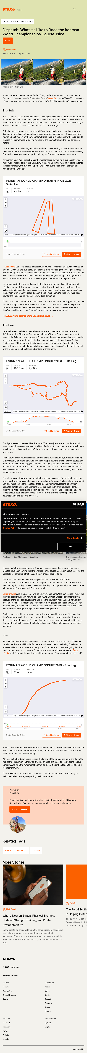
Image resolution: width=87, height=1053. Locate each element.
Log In (47, 1027)
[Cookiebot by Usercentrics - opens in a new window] (72, 505)
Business (48, 1003)
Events (8, 850)
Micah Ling (26, 53)
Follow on (19, 809)
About (47, 987)
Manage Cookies (78, 1049)
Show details (73, 538)
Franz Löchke (9, 266)
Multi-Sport (22, 850)
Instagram (6, 1027)
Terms (47, 1007)
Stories (47, 995)
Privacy (48, 1011)
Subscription (7, 991)
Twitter (5, 1031)
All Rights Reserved (10, 975)
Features (6, 987)
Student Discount (9, 995)
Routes (5, 999)
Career (47, 991)
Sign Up (48, 1023)
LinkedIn (6, 1039)
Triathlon (36, 850)
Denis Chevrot (9, 594)
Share (7, 40)
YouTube (6, 1035)
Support (48, 999)
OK (70, 546)
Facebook (6, 1023)
